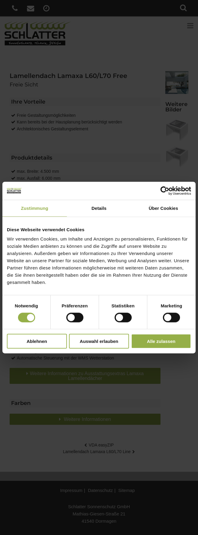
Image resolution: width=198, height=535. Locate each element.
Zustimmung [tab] (34, 207)
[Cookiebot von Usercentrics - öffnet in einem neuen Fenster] (165, 190)
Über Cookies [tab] (163, 207)
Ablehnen (37, 341)
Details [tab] (99, 207)
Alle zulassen (161, 341)
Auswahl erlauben (99, 341)
